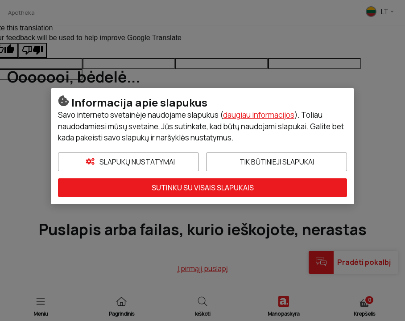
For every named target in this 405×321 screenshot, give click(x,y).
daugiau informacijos (258, 115)
